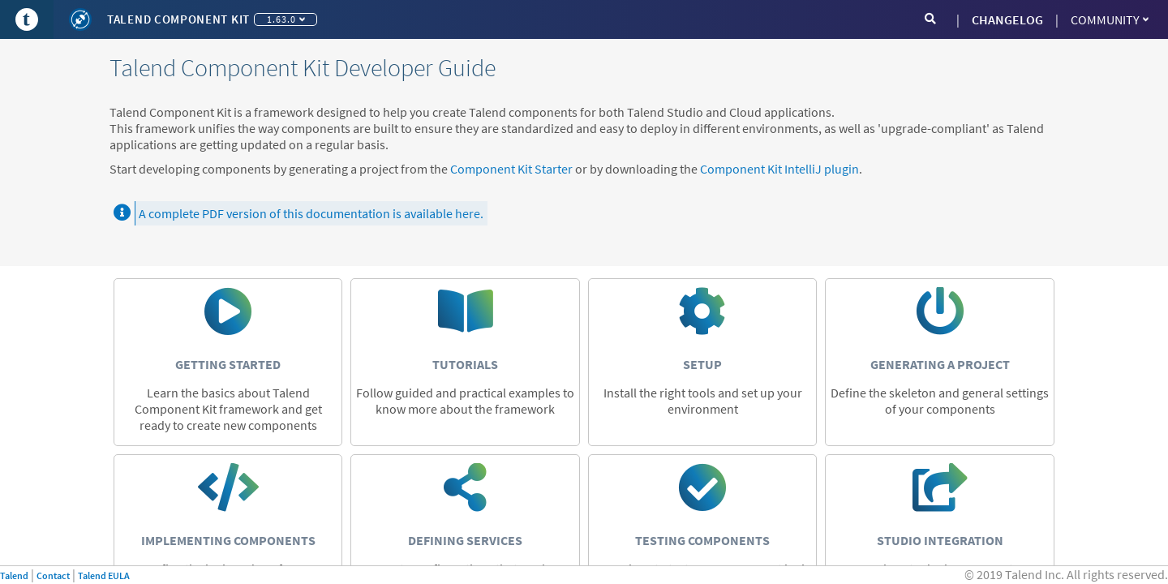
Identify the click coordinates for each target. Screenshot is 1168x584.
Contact (53, 575)
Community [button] (1110, 19)
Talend (14, 575)
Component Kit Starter (511, 169)
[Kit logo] (80, 19)
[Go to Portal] (27, 19)
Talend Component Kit (178, 19)
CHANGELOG (1007, 19)
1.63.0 (286, 19)
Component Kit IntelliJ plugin (779, 169)
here (467, 213)
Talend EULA (104, 575)
